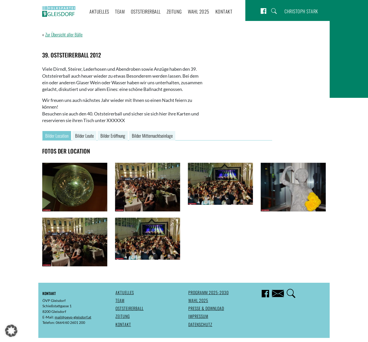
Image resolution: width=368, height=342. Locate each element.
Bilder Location (56, 135)
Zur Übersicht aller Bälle (64, 34)
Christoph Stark (301, 11)
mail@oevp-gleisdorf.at (73, 317)
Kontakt (224, 11)
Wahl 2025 (198, 11)
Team (120, 11)
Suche (274, 11)
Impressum (198, 316)
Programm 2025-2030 (208, 292)
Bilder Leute (84, 135)
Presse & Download (206, 308)
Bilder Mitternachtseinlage (152, 135)
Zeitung (174, 11)
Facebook (263, 11)
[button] (11, 331)
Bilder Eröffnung (112, 135)
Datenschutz (200, 324)
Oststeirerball (146, 11)
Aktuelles (99, 11)
